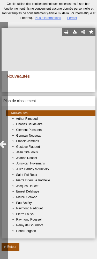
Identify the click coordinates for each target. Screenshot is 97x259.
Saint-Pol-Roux (26, 175)
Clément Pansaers (29, 130)
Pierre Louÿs (24, 214)
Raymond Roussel (28, 219)
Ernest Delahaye (27, 191)
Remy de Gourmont (29, 225)
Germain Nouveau (28, 135)
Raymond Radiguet (29, 208)
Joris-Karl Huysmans (30, 163)
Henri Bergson (26, 231)
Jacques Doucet (27, 186)
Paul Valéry (24, 203)
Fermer (72, 18)
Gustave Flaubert (28, 147)
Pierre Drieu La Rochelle (33, 180)
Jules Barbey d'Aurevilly (32, 169)
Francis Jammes (27, 141)
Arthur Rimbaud (27, 119)
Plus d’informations (48, 18)
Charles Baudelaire (29, 124)
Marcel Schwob (26, 197)
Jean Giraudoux (27, 152)
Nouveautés (19, 113)
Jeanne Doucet (26, 158)
